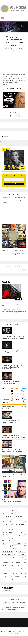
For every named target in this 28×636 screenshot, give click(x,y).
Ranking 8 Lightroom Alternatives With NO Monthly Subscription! (12, 500)
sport (4, 565)
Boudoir (5, 513)
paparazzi (22, 551)
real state (5, 562)
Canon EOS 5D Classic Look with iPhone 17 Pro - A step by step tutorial (13, 436)
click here (18, 255)
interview (5, 546)
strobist (13, 571)
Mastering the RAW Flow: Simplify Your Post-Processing (13, 421)
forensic (19, 540)
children (22, 529)
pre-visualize (6, 560)
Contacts (14, 622)
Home (14, 142)
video (4, 576)
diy (19, 535)
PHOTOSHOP (22, 621)
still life (5, 568)
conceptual (21, 532)
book (4, 529)
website (10, 80)
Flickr (4, 519)
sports (17, 565)
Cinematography (7, 516)
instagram (17, 543)
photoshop (21, 554)
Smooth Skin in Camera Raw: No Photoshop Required (12, 382)
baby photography (10, 527)
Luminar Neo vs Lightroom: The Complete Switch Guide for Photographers (12, 367)
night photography (7, 551)
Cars (18, 513)
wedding (17, 576)
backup (21, 527)
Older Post (25, 142)
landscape (17, 546)
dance (9, 535)
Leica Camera (17, 88)
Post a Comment (7, 136)
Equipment (10, 621)
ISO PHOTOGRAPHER (19, 519)
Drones (20, 516)
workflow (5, 579)
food (8, 540)
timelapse (5, 573)
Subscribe (14, 184)
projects (18, 560)
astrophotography (19, 524)
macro (19, 548)
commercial (9, 532)
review (18, 562)
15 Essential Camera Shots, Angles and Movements (14, 407)
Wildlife (5, 524)
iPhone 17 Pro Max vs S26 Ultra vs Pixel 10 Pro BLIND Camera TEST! (13, 450)
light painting (6, 548)
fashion (22, 538)
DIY (16, 621)
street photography (19, 568)
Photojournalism (14, 521)
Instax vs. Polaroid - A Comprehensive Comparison (14, 475)
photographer (8, 554)
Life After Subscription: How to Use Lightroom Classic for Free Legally (13, 337)
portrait (13, 557)
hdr (4, 543)
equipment (5, 538)
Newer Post (3, 142)
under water (19, 573)
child (13, 529)
